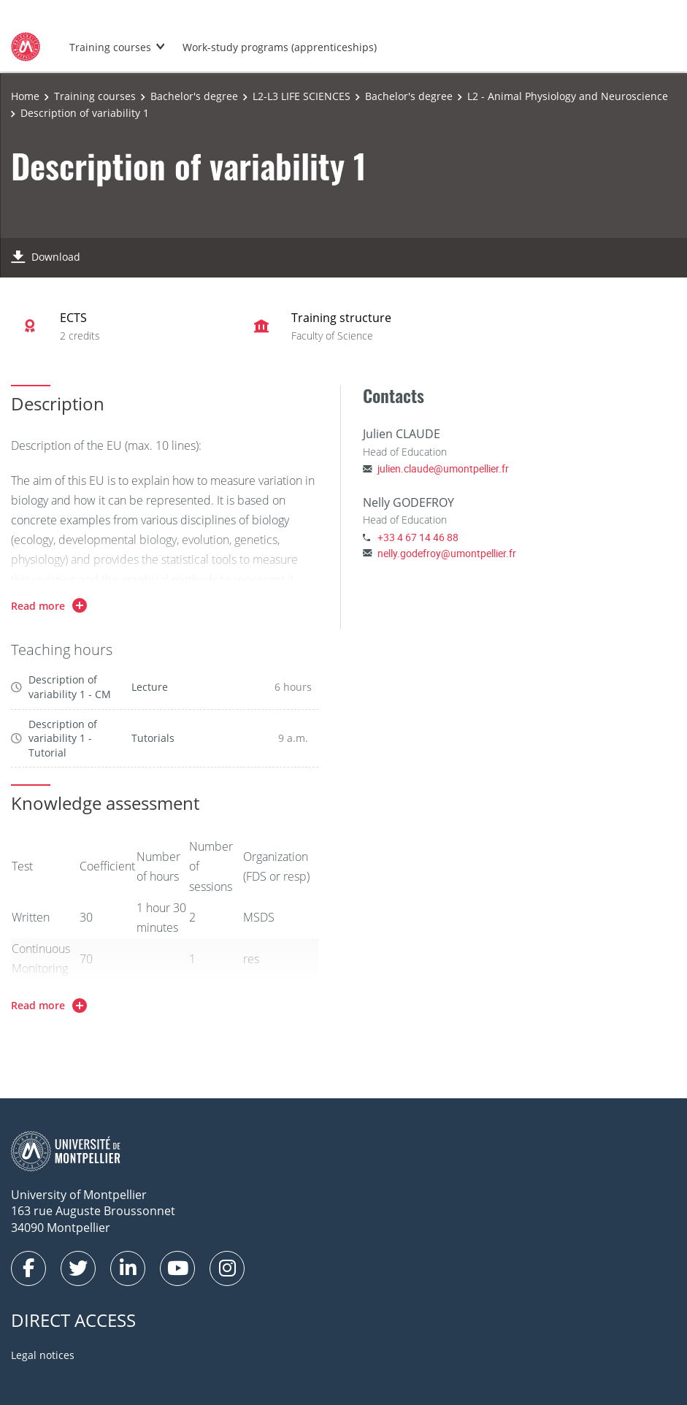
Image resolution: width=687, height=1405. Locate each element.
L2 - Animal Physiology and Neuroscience (567, 96)
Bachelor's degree (194, 96)
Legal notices (42, 1355)
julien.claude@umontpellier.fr (443, 468)
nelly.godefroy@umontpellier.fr (446, 553)
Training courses (110, 47)
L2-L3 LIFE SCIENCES (301, 96)
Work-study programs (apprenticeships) (280, 47)
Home (25, 96)
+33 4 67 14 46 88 (417, 537)
